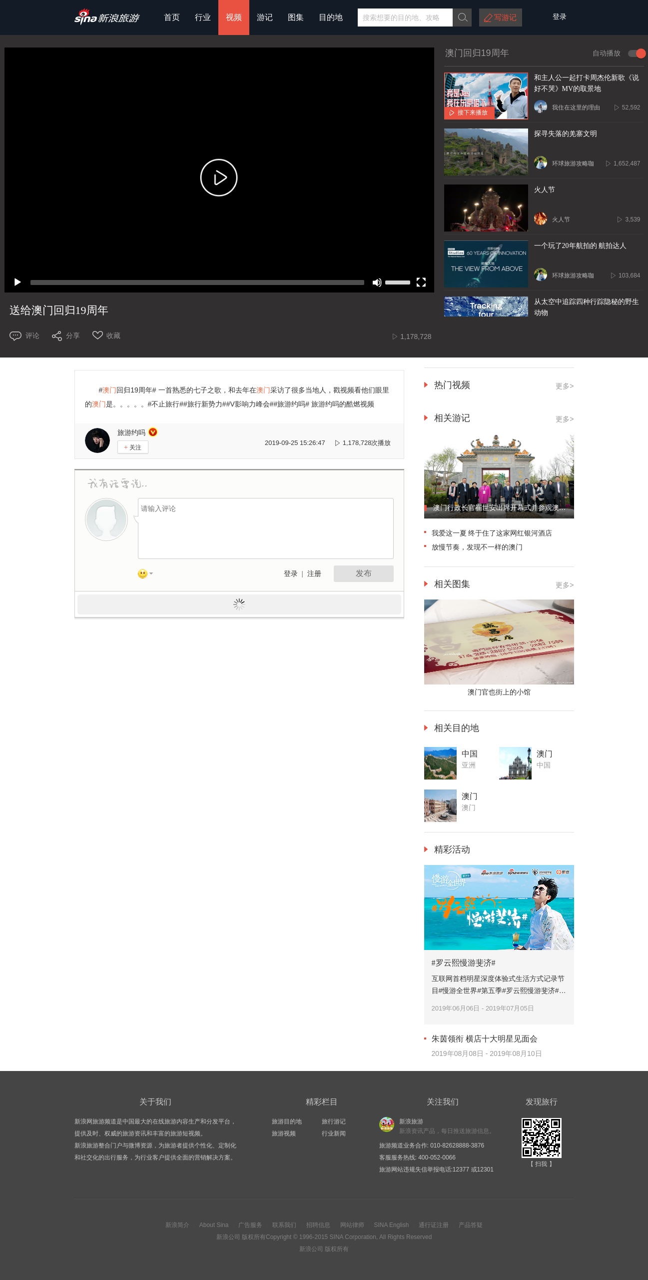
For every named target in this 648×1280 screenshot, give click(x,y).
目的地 (331, 17)
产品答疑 (471, 1225)
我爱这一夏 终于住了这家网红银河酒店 (492, 533)
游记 (265, 17)
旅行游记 (334, 1121)
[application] (219, 170)
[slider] (197, 282)
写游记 (505, 17)
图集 (296, 17)
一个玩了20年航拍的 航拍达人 (580, 246)
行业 (203, 17)
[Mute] (377, 283)
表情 (149, 575)
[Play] (17, 283)
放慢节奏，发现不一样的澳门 (477, 547)
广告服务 (250, 1225)
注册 (314, 574)
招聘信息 (318, 1225)
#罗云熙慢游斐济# (464, 962)
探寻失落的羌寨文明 (565, 134)
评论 (32, 336)
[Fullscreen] (421, 283)
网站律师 (352, 1225)
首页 (172, 17)
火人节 (544, 190)
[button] (219, 180)
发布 (364, 573)
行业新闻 (334, 1133)
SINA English (391, 1225)
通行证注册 (434, 1225)
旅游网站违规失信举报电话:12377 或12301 (436, 1169)
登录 (291, 574)
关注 (132, 447)
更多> (565, 419)
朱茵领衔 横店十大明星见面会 (485, 1038)
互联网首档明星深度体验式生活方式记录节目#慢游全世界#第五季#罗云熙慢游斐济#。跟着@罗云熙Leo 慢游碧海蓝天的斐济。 (499, 990)
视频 (234, 17)
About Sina (214, 1225)
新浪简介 (177, 1225)
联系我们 (284, 1225)
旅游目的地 (287, 1121)
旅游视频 (284, 1133)
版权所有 (254, 1237)
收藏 (113, 336)
